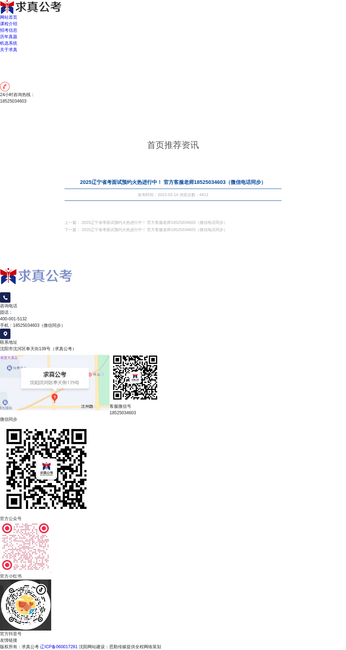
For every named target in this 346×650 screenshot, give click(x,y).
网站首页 (8, 17)
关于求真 (8, 49)
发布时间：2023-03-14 (158, 195)
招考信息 (8, 30)
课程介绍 (8, 23)
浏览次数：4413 (193, 195)
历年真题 (8, 36)
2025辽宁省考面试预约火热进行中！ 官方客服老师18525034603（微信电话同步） (154, 223)
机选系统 (8, 43)
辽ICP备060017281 (58, 646)
